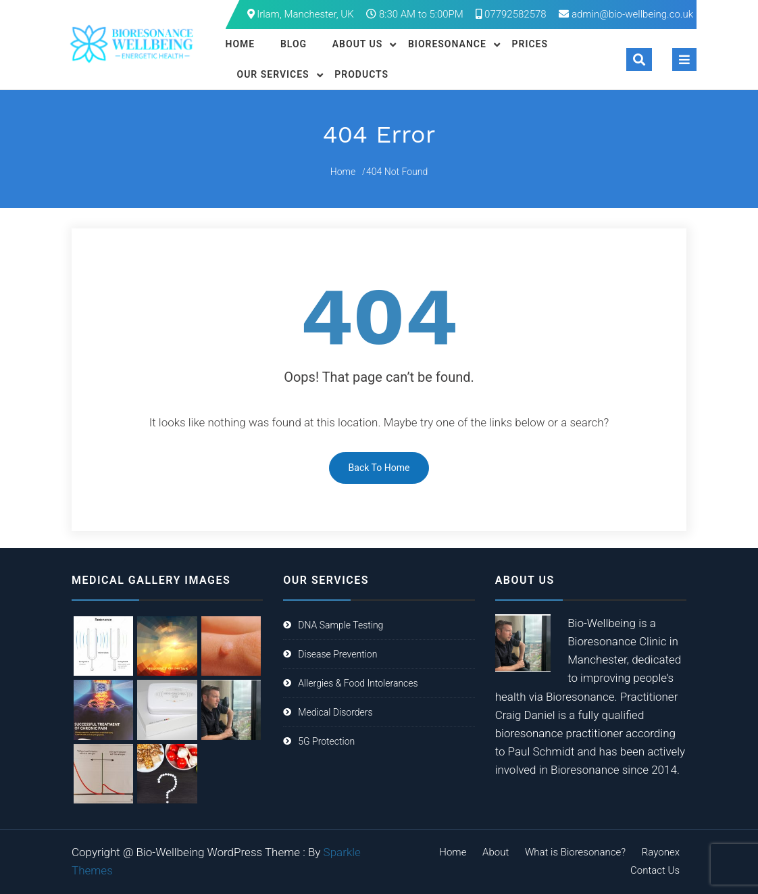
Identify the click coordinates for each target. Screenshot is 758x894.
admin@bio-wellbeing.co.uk (632, 14)
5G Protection (326, 741)
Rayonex (661, 852)
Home (240, 44)
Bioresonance (447, 44)
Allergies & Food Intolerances (358, 683)
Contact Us (655, 870)
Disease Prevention (337, 654)
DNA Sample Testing (340, 625)
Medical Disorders (335, 712)
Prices (530, 44)
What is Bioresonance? (575, 852)
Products (361, 74)
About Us (357, 44)
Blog (293, 44)
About (495, 852)
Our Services (273, 74)
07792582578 (511, 14)
